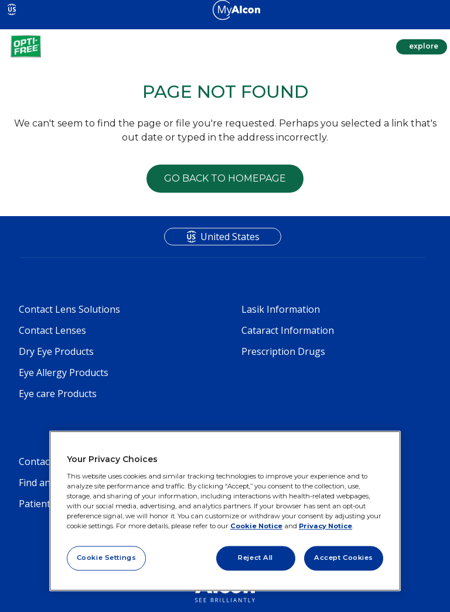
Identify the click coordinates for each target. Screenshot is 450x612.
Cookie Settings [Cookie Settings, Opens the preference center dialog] (107, 557)
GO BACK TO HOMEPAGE (225, 178)
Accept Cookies (343, 557)
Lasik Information (280, 309)
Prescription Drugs (283, 351)
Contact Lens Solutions (69, 309)
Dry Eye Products (56, 351)
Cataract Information (287, 330)
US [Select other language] (12, 9)
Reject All (255, 557)
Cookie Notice (256, 526)
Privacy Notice (325, 526)
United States (230, 236)
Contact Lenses (52, 330)
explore (422, 46)
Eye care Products (58, 393)
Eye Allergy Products (63, 372)
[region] (225, 511)
